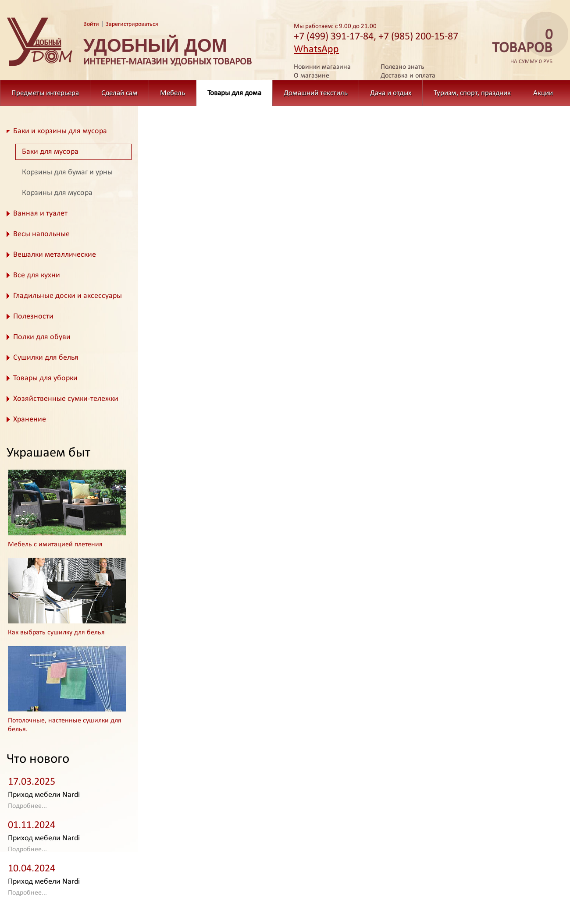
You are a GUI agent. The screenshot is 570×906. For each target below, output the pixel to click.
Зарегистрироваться (132, 24)
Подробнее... (27, 806)
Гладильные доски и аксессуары (67, 296)
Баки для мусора (50, 152)
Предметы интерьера (45, 93)
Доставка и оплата (408, 75)
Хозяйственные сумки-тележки (65, 399)
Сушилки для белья (45, 358)
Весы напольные (41, 234)
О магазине (311, 75)
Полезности (33, 316)
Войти (91, 24)
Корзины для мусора (57, 193)
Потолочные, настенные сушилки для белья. (64, 725)
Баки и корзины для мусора (60, 131)
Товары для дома (234, 93)
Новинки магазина (322, 67)
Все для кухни (36, 275)
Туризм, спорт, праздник (472, 93)
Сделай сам (119, 93)
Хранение (29, 419)
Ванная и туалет (40, 213)
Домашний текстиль (316, 93)
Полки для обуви (42, 337)
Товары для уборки (45, 378)
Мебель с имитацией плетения (55, 544)
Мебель (172, 93)
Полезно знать (402, 67)
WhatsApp (316, 49)
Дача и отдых (390, 93)
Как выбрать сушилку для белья (56, 632)
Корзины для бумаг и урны (67, 172)
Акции (543, 93)
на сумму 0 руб (519, 46)
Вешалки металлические (54, 255)
